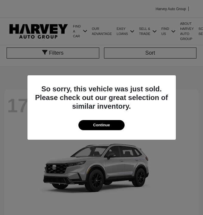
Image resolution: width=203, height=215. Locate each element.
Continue (101, 125)
